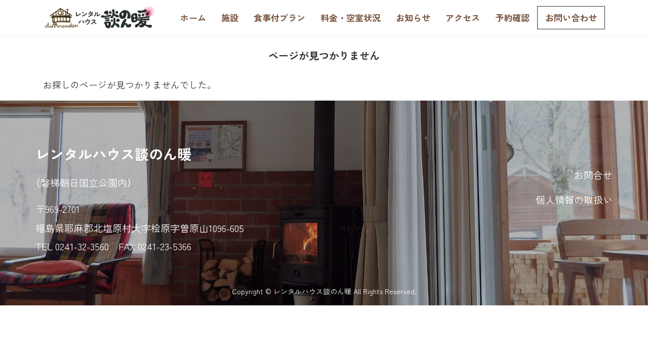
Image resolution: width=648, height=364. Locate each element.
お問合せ (593, 174)
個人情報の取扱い (574, 199)
